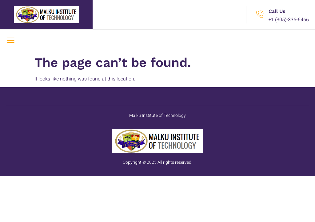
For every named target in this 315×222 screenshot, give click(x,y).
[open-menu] (10, 41)
